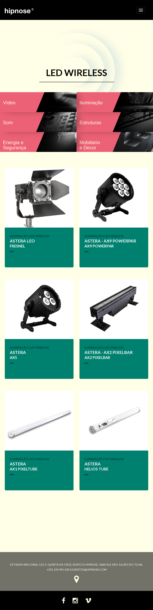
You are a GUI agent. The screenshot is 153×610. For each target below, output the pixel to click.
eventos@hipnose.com (89, 569)
